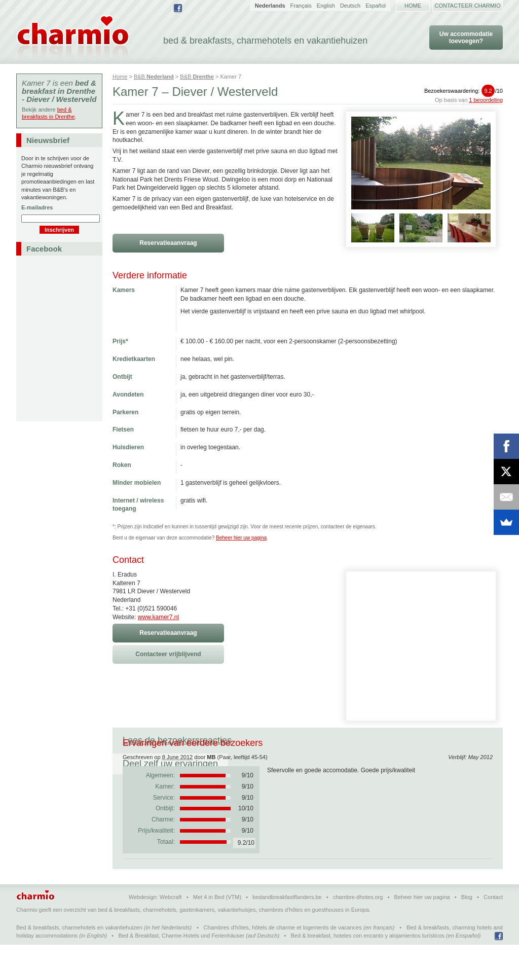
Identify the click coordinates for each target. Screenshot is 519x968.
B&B (154, 77)
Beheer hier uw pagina (241, 538)
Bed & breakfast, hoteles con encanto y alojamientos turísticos (367, 959)
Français (301, 6)
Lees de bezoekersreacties (177, 740)
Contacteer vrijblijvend (168, 654)
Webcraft (171, 920)
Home (412, 6)
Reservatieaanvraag (168, 242)
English (326, 6)
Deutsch (350, 6)
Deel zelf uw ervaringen (299, 740)
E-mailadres (37, 207)
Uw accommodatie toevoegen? (466, 37)
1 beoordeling (486, 100)
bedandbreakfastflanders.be (286, 920)
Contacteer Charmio (468, 6)
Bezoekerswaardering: (463, 91)
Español (375, 6)
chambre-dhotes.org (358, 920)
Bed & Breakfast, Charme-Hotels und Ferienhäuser (181, 959)
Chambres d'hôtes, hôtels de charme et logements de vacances (283, 951)
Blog (466, 920)
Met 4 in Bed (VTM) (217, 920)
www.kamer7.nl (158, 617)
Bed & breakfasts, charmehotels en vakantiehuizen (79, 951)
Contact (493, 920)
